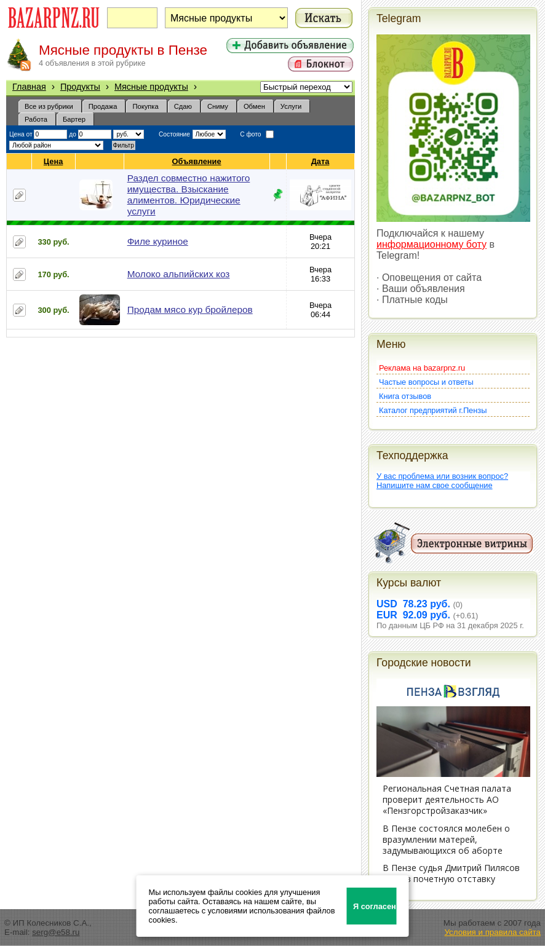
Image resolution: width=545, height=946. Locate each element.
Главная (29, 87)
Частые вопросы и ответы (426, 382)
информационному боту (431, 244)
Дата (320, 161)
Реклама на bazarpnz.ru (422, 367)
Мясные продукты (151, 87)
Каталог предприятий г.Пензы (433, 410)
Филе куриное (157, 241)
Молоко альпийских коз (178, 274)
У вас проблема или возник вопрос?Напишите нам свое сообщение (442, 480)
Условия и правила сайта (492, 932)
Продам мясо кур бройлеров (190, 309)
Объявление (197, 161)
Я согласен (374, 906)
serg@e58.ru (55, 932)
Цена (53, 161)
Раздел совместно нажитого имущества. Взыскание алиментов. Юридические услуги (188, 194)
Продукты (80, 87)
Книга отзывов (405, 396)
